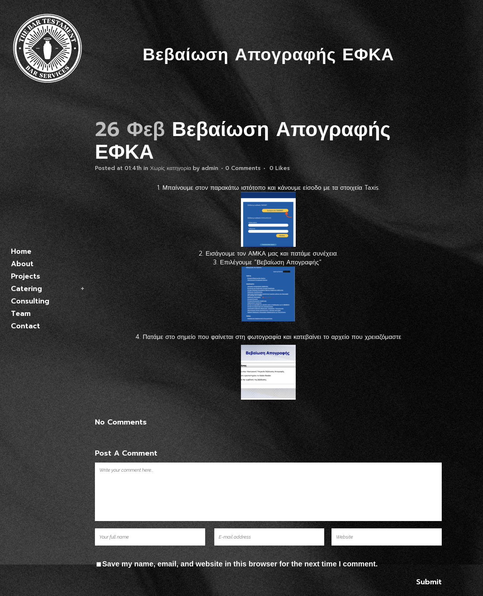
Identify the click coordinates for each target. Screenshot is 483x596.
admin (210, 168)
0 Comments (243, 168)
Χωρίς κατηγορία (170, 168)
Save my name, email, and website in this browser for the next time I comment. (240, 564)
